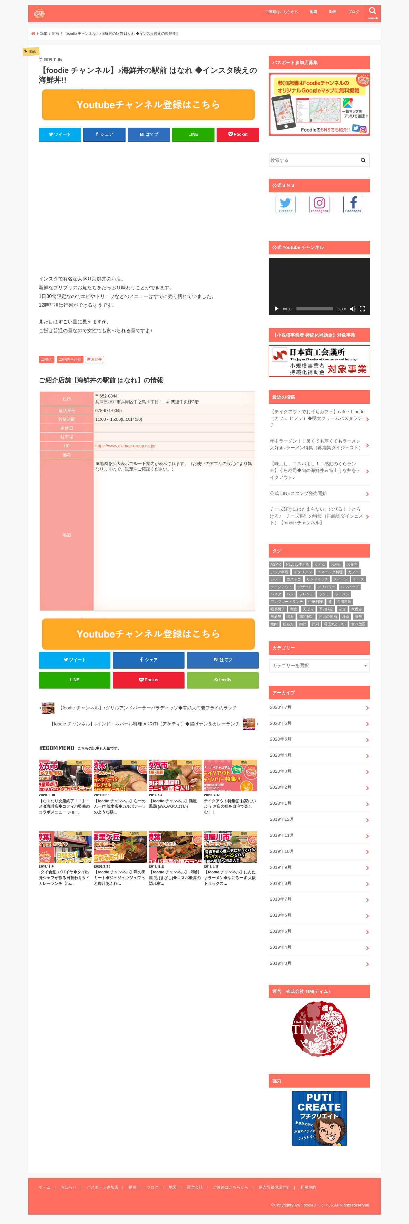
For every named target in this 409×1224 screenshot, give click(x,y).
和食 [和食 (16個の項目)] (293, 609)
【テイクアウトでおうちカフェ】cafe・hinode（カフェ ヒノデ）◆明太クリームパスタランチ (317, 418)
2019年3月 (280, 963)
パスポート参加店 (102, 1187)
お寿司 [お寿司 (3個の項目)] (336, 564)
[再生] (276, 309)
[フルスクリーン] (362, 309)
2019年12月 (282, 819)
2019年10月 (282, 851)
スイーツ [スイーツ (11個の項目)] (340, 579)
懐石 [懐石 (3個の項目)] (290, 616)
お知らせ (69, 1187)
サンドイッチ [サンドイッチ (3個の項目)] (317, 579)
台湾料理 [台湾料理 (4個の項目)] (344, 601)
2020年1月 (280, 803)
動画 (332, 12)
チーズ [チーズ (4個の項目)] (358, 579)
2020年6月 (280, 723)
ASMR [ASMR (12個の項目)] (275, 564)
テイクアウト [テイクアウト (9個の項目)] (281, 586)
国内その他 (72, 359)
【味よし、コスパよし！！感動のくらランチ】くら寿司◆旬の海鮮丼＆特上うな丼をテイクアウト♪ (315, 470)
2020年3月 (280, 771)
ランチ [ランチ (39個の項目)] (324, 594)
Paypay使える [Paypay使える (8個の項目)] (297, 564)
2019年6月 (280, 915)
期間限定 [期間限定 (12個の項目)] (306, 616)
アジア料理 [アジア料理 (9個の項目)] (279, 572)
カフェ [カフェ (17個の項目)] (353, 572)
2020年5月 (280, 739)
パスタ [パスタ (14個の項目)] (275, 594)
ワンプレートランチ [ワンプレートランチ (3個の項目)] (286, 601)
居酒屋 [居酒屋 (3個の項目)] (275, 616)
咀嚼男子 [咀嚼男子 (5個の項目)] (277, 609)
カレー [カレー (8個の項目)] (275, 579)
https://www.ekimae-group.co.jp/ (125, 445)
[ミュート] (353, 309)
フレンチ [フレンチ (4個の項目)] (306, 594)
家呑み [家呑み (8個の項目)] (356, 609)
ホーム (45, 1187)
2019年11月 (282, 835)
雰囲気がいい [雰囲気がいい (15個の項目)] (335, 624)
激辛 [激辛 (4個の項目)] (358, 616)
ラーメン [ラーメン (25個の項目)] (342, 594)
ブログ (353, 12)
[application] (319, 286)
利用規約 (308, 1187)
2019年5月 (280, 931)
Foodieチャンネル (317, 1204)
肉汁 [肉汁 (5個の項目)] (302, 624)
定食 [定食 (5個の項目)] (342, 609)
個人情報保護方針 (274, 1187)
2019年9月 (280, 867)
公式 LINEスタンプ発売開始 (298, 493)
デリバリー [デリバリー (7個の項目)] (326, 586)
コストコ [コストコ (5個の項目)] (293, 579)
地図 (313, 12)
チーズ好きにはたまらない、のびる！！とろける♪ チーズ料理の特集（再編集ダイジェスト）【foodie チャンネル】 (316, 516)
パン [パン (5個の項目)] (290, 594)
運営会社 (195, 1187)
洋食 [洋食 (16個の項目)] (345, 616)
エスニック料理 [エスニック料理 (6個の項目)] (330, 572)
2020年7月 (280, 707)
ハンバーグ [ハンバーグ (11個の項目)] (350, 586)
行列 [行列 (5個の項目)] (315, 624)
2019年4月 (280, 947)
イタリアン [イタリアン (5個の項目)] (303, 572)
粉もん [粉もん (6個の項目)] (288, 624)
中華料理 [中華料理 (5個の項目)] (315, 601)
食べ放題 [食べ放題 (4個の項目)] (358, 624)
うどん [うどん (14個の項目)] (319, 564)
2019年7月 (280, 899)
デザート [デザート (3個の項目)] (304, 586)
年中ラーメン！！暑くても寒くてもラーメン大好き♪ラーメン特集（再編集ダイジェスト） (316, 444)
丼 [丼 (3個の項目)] (330, 601)
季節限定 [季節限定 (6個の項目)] (326, 609)
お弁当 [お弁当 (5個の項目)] (352, 564)
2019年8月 (280, 883)
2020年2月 (280, 787)
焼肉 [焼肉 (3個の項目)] (274, 624)
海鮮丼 (96, 359)
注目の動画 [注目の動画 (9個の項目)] (328, 616)
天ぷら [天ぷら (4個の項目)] (308, 609)
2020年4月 (280, 755)
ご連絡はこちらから (281, 12)
